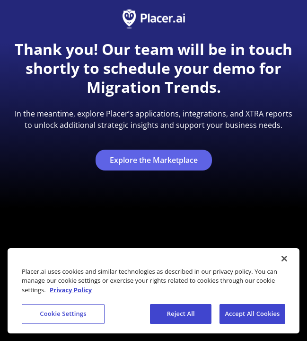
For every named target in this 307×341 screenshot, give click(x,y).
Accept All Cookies (252, 313)
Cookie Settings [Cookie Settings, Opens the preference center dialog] (63, 313)
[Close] (284, 258)
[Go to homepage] (154, 18)
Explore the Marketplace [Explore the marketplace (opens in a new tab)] (154, 160)
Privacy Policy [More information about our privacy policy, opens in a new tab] (71, 290)
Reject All (181, 313)
